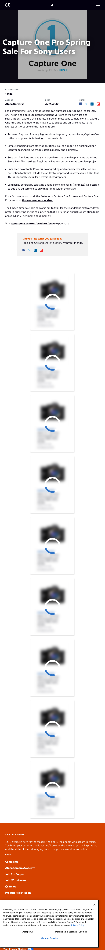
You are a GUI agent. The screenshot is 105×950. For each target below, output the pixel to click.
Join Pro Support (15, 874)
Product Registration (18, 892)
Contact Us (11, 861)
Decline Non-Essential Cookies (71, 931)
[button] (96, 5)
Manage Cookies (49, 938)
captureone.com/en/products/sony (33, 223)
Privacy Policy (77, 925)
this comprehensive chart (37, 200)
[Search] (52, 5)
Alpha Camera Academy (20, 867)
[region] (49, 924)
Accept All (27, 931)
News (10, 886)
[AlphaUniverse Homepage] (8, 5)
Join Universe (15, 880)
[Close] (94, 904)
